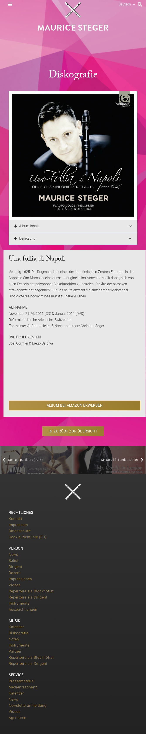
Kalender (16, 627)
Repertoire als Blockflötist (31, 591)
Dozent (15, 573)
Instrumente (19, 603)
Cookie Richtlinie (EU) (27, 537)
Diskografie (18, 633)
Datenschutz (19, 531)
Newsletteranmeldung (27, 705)
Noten (14, 639)
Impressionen (20, 579)
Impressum (18, 525)
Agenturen (17, 718)
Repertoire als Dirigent (28, 597)
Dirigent (15, 567)
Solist (14, 561)
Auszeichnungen (23, 609)
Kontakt (15, 519)
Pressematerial (22, 681)
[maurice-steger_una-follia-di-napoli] (73, 155)
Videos (15, 585)
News (13, 554)
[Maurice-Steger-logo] (73, 10)
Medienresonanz (23, 687)
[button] (10, 4)
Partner (15, 651)
